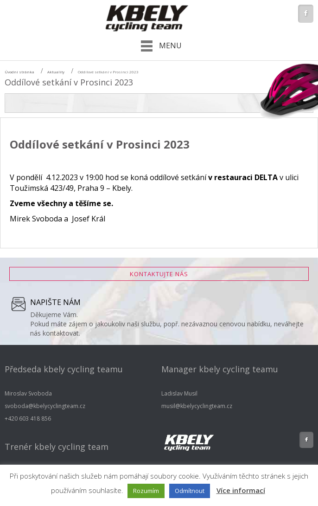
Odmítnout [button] (189, 491)
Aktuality (55, 71)
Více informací (240, 490)
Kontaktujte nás (159, 274)
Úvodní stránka (19, 71)
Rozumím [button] (146, 491)
